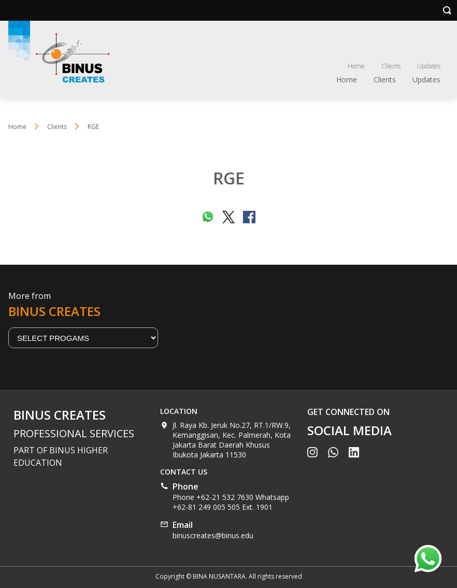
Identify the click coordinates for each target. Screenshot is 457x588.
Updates (428, 66)
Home (356, 66)
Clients (391, 66)
